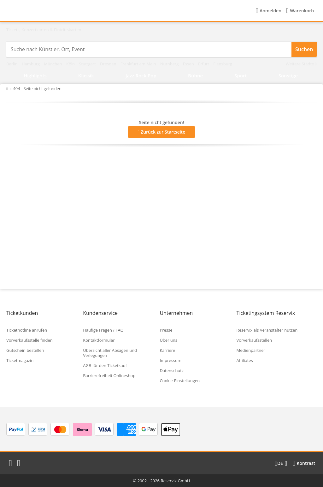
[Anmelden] (268, 10)
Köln (71, 64)
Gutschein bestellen (25, 350)
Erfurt (204, 64)
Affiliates (245, 360)
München (53, 64)
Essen (189, 64)
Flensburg (222, 64)
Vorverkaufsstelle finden (29, 340)
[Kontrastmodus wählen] (304, 463)
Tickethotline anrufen (26, 330)
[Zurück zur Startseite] (7, 88)
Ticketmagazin (19, 360)
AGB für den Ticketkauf (105, 365)
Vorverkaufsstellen (254, 340)
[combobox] (149, 49)
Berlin (12, 64)
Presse (166, 330)
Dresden (108, 64)
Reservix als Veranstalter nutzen (267, 330)
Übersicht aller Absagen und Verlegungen (110, 352)
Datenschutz (172, 370)
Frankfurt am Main (138, 64)
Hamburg (31, 64)
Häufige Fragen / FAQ (103, 330)
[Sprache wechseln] (281, 463)
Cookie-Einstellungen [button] (180, 380)
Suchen (304, 49)
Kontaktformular (99, 340)
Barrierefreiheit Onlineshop (109, 375)
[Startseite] (47, 11)
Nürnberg (170, 64)
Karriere (167, 350)
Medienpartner (251, 350)
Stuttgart (88, 64)
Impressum (170, 360)
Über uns (168, 340)
